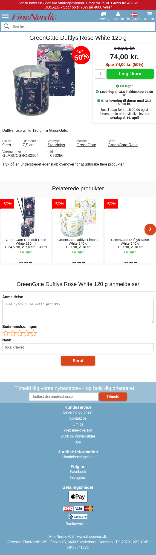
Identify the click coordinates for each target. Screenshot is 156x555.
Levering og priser (78, 412)
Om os (77, 424)
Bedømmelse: (19, 327)
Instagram (78, 478)
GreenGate (86, 145)
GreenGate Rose (123, 145)
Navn (6, 340)
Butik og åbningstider (78, 436)
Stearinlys (56, 145)
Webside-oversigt (78, 430)
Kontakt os (78, 418)
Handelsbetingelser (78, 457)
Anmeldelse (12, 297)
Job (78, 442)
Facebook (78, 472)
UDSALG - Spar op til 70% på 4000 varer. (79, 7)
